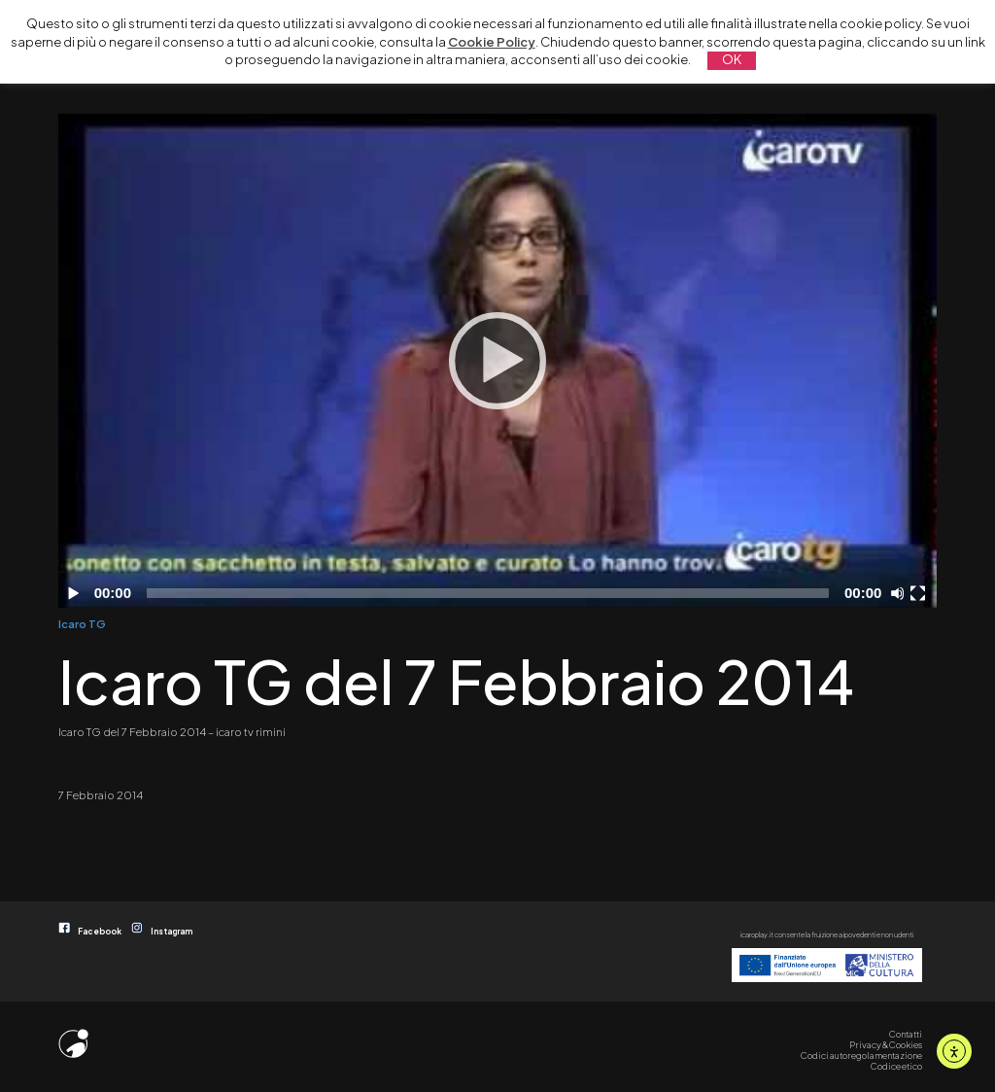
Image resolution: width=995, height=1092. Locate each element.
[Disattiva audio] (900, 593)
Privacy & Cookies (885, 1044)
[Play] (497, 360)
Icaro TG (82, 623)
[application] (497, 361)
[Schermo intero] (920, 593)
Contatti (905, 1033)
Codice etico (896, 1066)
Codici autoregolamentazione (861, 1055)
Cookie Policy (491, 42)
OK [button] (731, 59)
